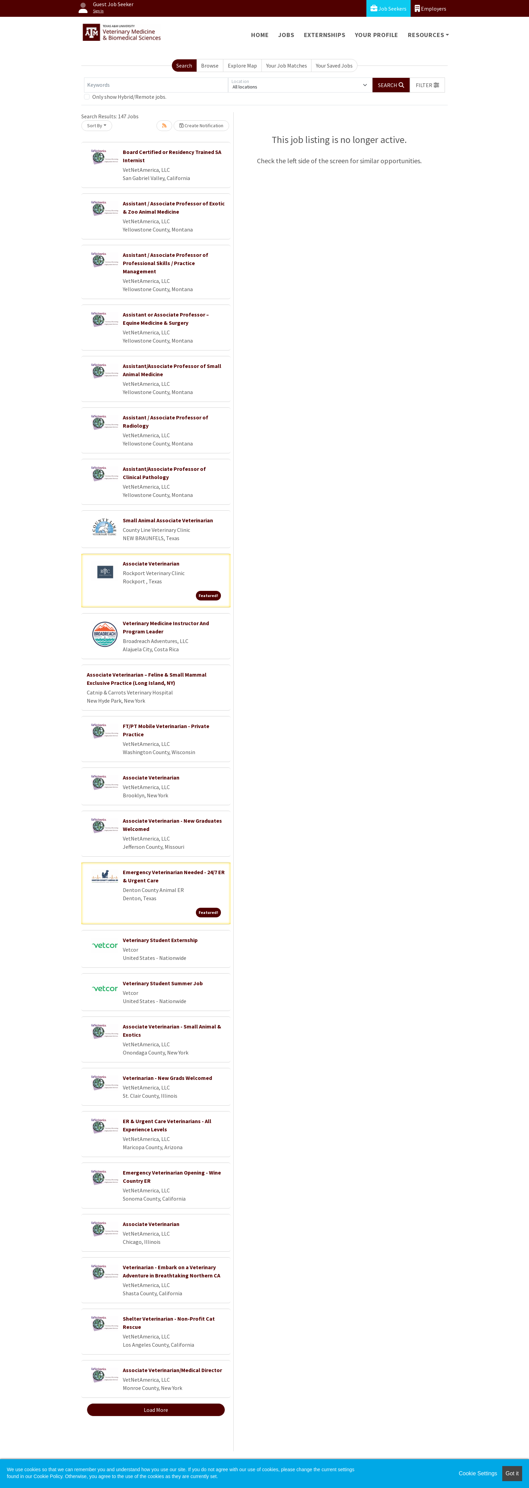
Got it (512, 1473)
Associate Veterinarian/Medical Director (172, 1370)
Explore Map (242, 65)
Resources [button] (426, 35)
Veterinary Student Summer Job (163, 983)
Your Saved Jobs (334, 65)
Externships (324, 35)
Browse (210, 65)
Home (260, 35)
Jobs (286, 35)
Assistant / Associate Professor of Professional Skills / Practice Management (165, 263)
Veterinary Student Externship (160, 940)
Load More (156, 1409)
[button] (427, 85)
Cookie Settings (478, 1473)
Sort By (94, 125)
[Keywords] (156, 85)
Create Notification (201, 125)
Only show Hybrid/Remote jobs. (129, 96)
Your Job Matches (286, 65)
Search (184, 65)
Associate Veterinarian (151, 563)
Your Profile (377, 35)
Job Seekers (389, 8)
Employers (430, 8)
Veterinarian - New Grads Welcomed (167, 1077)
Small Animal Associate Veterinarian (168, 520)
